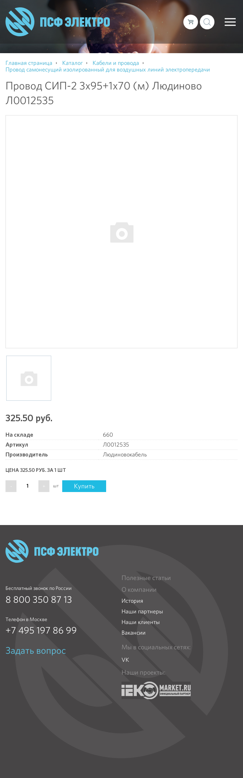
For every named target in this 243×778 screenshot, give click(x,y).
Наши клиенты (141, 622)
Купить (84, 486)
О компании (139, 590)
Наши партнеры (142, 611)
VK (125, 659)
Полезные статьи (146, 578)
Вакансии (134, 632)
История (132, 600)
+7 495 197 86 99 (41, 630)
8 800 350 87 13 (38, 599)
